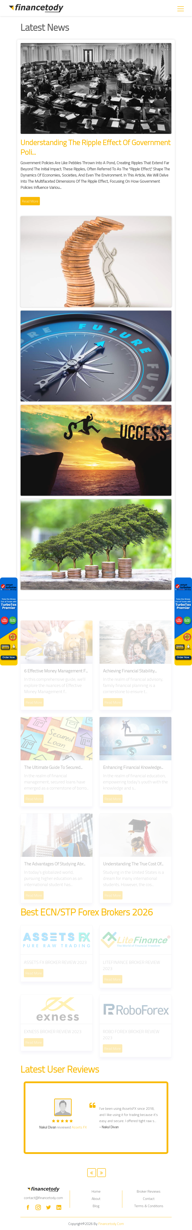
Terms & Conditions (148, 1206)
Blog (96, 1206)
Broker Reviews (148, 1191)
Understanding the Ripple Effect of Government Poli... (95, 147)
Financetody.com (111, 1223)
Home (96, 1191)
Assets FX (79, 1127)
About (96, 1198)
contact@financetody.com (43, 1197)
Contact (149, 1198)
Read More (30, 201)
